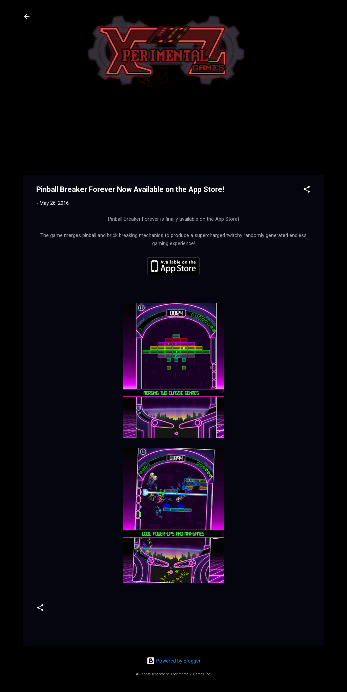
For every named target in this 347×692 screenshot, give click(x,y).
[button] (307, 190)
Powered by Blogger (174, 661)
